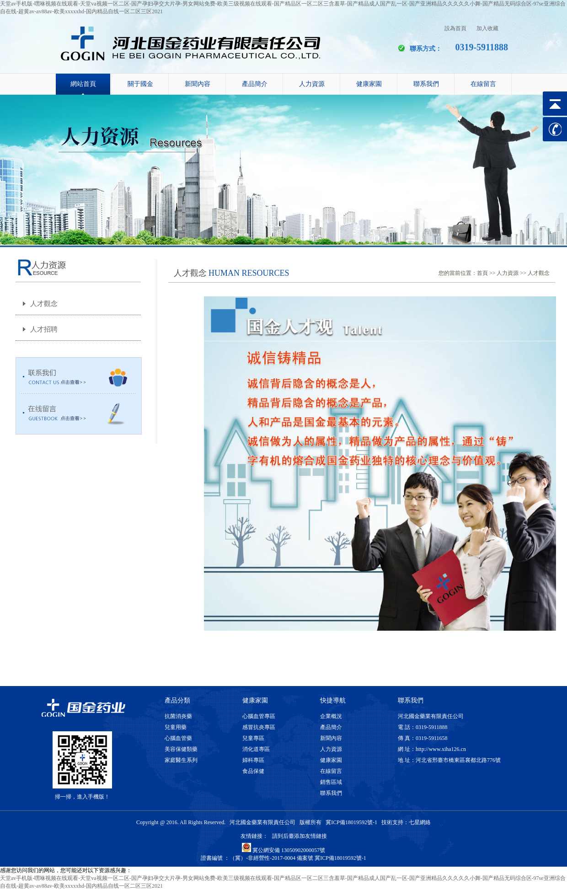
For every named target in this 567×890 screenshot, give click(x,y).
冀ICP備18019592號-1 (351, 822)
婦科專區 (253, 760)
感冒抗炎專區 (258, 727)
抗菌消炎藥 (178, 716)
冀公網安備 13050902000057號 (283, 850)
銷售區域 (331, 782)
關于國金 (140, 83)
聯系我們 (426, 83)
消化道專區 (256, 749)
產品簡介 (254, 83)
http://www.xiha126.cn (441, 749)
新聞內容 (197, 83)
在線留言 (483, 83)
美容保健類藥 (181, 749)
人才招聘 (44, 329)
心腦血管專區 (258, 716)
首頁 (482, 273)
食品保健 (253, 771)
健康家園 (369, 83)
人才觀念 (44, 303)
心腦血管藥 (178, 738)
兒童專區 (253, 738)
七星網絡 (420, 822)
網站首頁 (83, 83)
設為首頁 (455, 28)
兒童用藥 (176, 727)
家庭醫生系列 (181, 760)
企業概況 (331, 716)
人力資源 (312, 83)
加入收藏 (487, 28)
